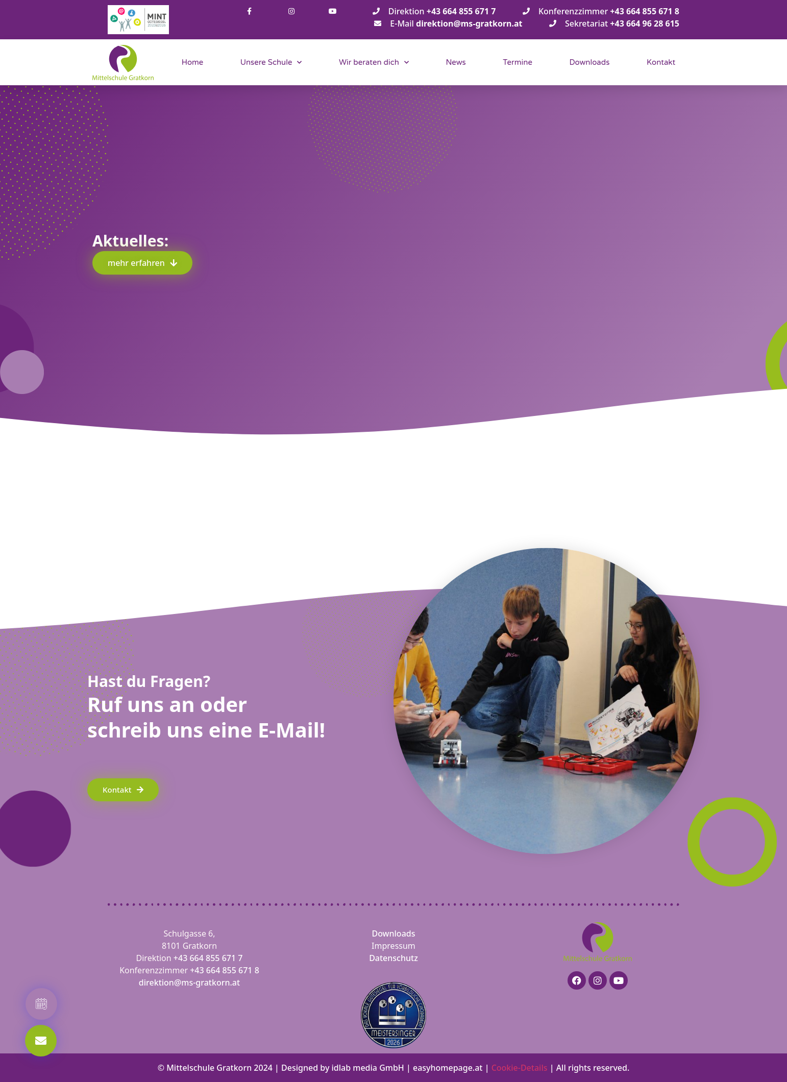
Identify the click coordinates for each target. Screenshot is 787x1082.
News (455, 62)
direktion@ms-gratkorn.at (189, 982)
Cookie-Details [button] (519, 1067)
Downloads (589, 62)
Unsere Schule (271, 62)
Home (193, 62)
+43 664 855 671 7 (208, 958)
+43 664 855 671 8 (224, 970)
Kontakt (661, 62)
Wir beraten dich (374, 62)
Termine (517, 62)
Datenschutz (393, 958)
